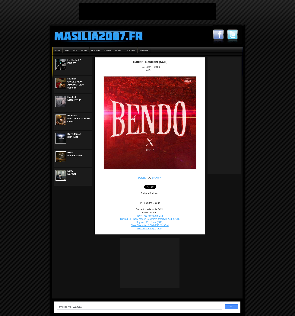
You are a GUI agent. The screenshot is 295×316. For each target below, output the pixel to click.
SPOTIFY (157, 177)
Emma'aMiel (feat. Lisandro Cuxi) (78, 118)
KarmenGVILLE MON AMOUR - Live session (75, 83)
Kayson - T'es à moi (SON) (149, 222)
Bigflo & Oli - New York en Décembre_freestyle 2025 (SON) (149, 219)
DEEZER (142, 177)
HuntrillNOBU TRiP (74, 99)
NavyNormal (71, 172)
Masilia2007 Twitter (234, 34)
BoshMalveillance (74, 154)
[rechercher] (139, 307)
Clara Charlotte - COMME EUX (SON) (150, 225)
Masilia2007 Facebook (220, 34)
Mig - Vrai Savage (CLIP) (149, 228)
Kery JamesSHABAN (74, 135)
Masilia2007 (96, 35)
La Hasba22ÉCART (74, 62)
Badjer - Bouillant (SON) (150, 61)
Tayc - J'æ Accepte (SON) (150, 215)
